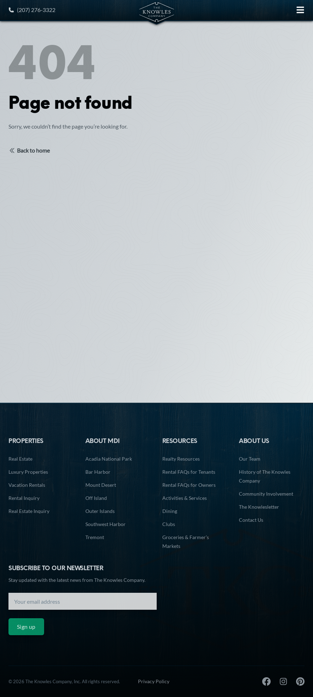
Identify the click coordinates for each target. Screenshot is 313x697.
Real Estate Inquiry (28, 511)
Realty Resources (181, 459)
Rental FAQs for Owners (189, 485)
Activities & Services (184, 498)
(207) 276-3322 (31, 9)
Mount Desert (100, 485)
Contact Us (251, 520)
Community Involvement (266, 494)
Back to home (29, 150)
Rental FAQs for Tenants (188, 472)
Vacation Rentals (26, 485)
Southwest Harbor (105, 524)
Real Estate (20, 459)
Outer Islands (100, 511)
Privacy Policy (153, 681)
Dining (169, 511)
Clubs (168, 524)
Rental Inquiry (24, 498)
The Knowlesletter (259, 507)
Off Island (96, 498)
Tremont (94, 537)
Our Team (249, 459)
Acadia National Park (108, 459)
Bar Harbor (97, 472)
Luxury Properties (28, 472)
